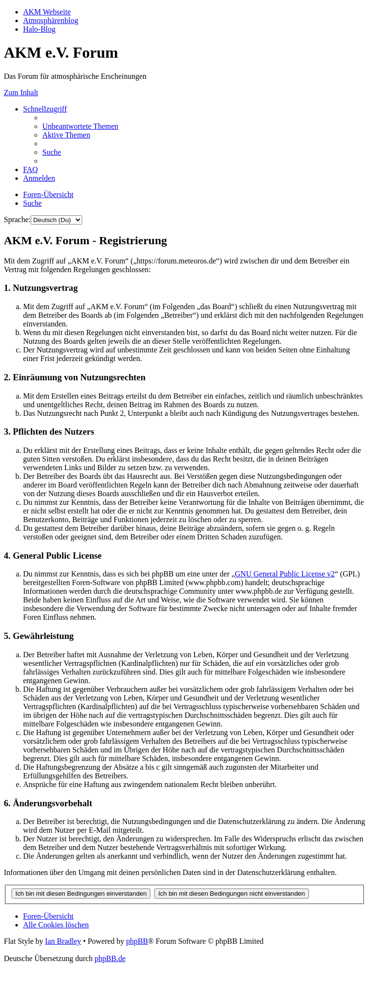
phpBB (137, 941)
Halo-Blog (39, 29)
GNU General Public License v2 (285, 574)
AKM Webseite (47, 12)
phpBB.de (110, 958)
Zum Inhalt (21, 92)
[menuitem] (80, 126)
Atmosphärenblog (50, 20)
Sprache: (17, 219)
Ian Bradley (63, 941)
